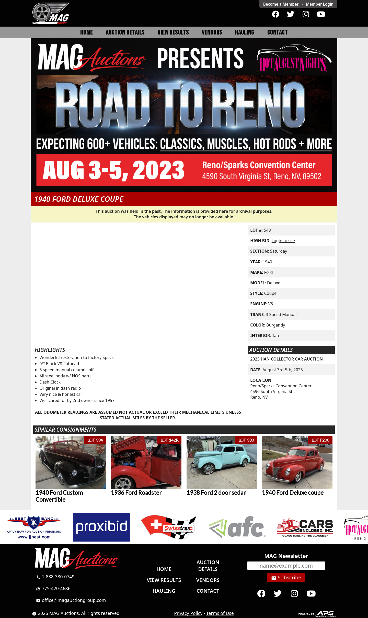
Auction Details (125, 33)
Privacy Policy (188, 613)
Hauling (244, 33)
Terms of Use (220, 613)
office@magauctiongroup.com (71, 600)
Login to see (283, 240)
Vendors (212, 33)
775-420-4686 (53, 588)
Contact (277, 33)
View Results (173, 33)
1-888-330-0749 (55, 577)
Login (320, 4)
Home (86, 33)
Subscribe (286, 577)
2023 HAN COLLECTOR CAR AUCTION (286, 359)
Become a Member (281, 4)
